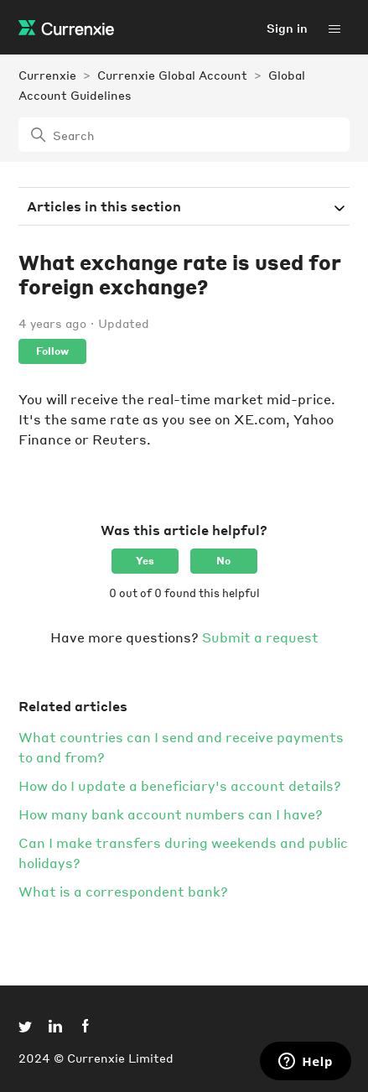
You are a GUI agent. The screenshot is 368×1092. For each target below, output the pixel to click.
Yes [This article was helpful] (145, 560)
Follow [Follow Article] (52, 351)
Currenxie (47, 74)
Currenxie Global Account (172, 74)
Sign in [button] (287, 27)
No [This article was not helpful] (223, 560)
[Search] (184, 134)
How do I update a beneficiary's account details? (179, 785)
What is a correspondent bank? (123, 891)
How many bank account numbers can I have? (170, 814)
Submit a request (260, 637)
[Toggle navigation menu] (334, 27)
